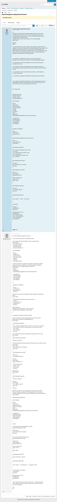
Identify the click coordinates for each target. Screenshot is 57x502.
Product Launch (14, 8)
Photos (18, 22)
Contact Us (34, 496)
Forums (3, 8)
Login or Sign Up (52, 0)
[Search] (47, 5)
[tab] (4, 22)
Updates (21, 8)
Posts (4, 22)
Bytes (27, 496)
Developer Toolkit (29, 8)
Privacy (39, 496)
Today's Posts (4, 10)
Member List (10, 10)
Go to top (52, 496)
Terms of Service (45, 496)
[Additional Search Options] (53, 5)
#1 (53, 28)
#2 (53, 233)
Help (30, 496)
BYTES (8, 8)
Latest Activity (11, 22)
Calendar (15, 10)
